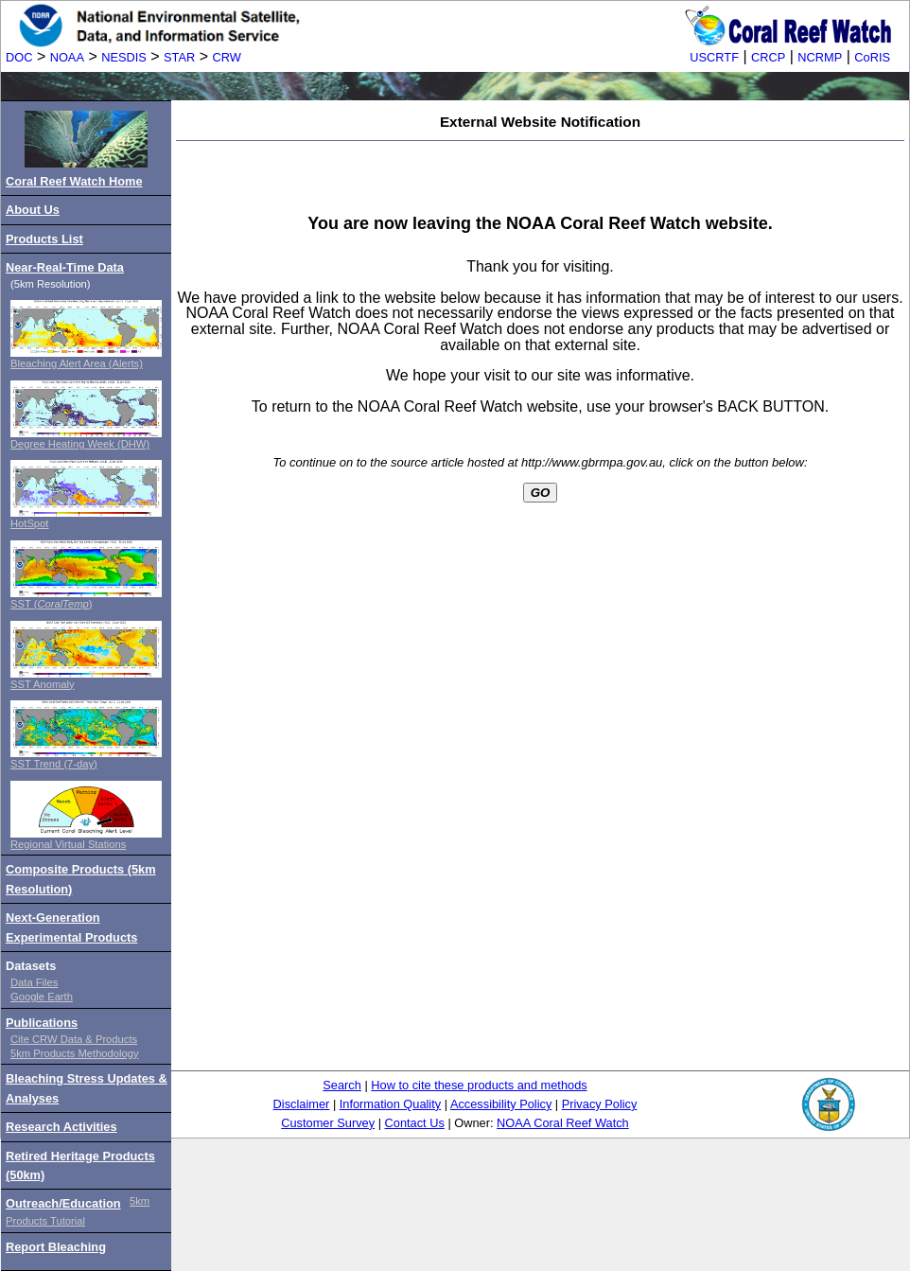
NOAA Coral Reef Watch (563, 1123)
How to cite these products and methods (478, 1085)
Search (342, 1085)
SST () (51, 603)
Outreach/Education (63, 1203)
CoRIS (872, 57)
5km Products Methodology (74, 1053)
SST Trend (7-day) (53, 763)
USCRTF (714, 57)
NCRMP (819, 57)
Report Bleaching (56, 1247)
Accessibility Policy (500, 1104)
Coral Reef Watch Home (74, 181)
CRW (227, 57)
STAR (179, 57)
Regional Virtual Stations (68, 844)
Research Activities (61, 1127)
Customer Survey (328, 1123)
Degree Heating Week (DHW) (79, 444)
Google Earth (41, 996)
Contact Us (415, 1123)
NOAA (67, 57)
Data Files (34, 982)
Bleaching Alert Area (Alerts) (76, 363)
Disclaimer (301, 1104)
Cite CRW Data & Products (73, 1039)
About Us (33, 210)
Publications (42, 1022)
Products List (44, 239)
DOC (19, 57)
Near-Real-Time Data (65, 267)
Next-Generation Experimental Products (71, 927)
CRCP (768, 57)
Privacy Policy (600, 1104)
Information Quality (390, 1104)
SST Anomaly (42, 684)
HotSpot (29, 523)
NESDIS (124, 57)
